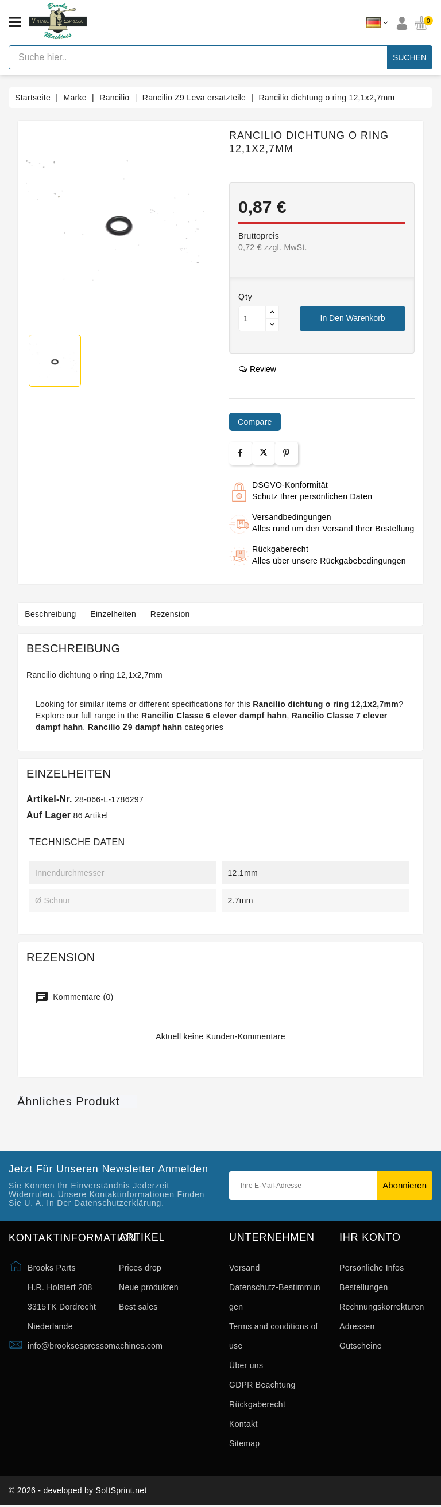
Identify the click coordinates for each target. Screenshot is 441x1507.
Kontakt (243, 1423)
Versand (244, 1267)
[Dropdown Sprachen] (377, 23)
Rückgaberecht (257, 1404)
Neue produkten (149, 1287)
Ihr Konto (370, 1237)
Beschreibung (52, 614)
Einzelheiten (118, 614)
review (257, 369)
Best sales (138, 1306)
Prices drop (140, 1267)
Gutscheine (360, 1345)
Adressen (357, 1326)
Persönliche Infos (371, 1267)
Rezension (178, 614)
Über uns (246, 1365)
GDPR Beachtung (262, 1384)
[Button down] (272, 324)
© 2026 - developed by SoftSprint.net (78, 1491)
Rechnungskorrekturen (381, 1306)
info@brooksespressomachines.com (95, 1345)
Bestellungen (363, 1287)
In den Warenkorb (352, 318)
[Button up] (272, 312)
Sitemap (244, 1443)
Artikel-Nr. (49, 799)
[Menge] (252, 318)
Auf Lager (48, 815)
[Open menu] (15, 22)
